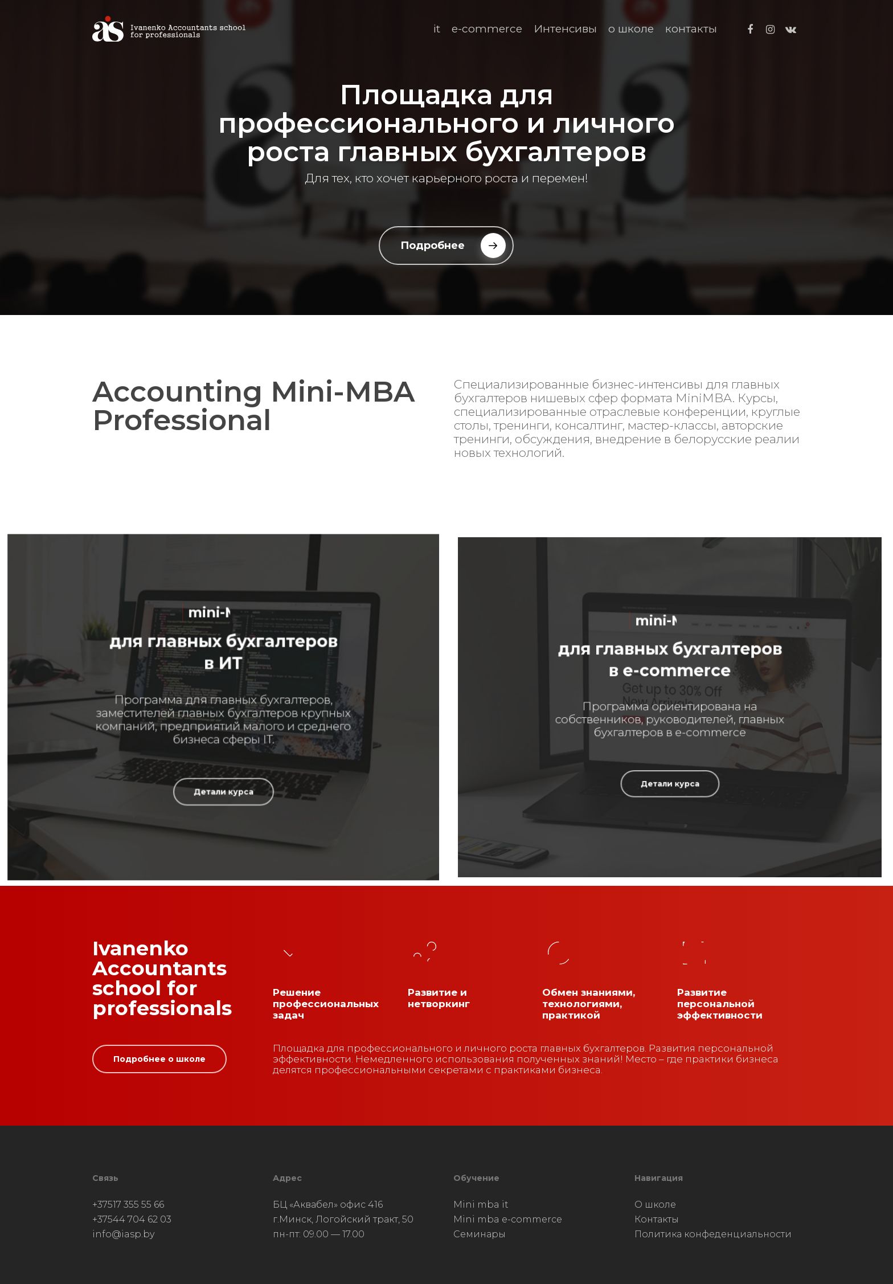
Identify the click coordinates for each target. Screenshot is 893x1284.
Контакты (656, 1219)
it (436, 29)
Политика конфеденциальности (713, 1234)
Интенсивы (565, 29)
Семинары (479, 1234)
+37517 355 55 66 (128, 1204)
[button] (446, 245)
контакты (691, 29)
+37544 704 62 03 (131, 1219)
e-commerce (487, 29)
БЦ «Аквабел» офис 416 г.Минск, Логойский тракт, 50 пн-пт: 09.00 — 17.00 (343, 1219)
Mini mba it (481, 1204)
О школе (655, 1204)
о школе (631, 29)
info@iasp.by (123, 1234)
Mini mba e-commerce (507, 1219)
